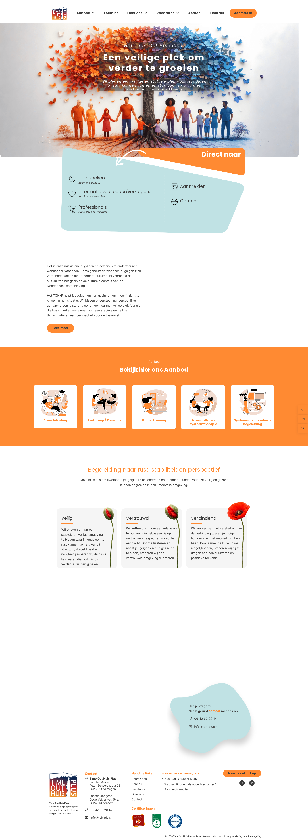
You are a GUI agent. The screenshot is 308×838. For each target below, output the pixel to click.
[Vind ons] (303, 428)
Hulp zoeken (91, 178)
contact (214, 711)
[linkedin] (252, 783)
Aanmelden (193, 186)
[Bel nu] (303, 409)
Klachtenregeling (252, 836)
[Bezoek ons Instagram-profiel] (242, 783)
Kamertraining (154, 420)
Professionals (92, 207)
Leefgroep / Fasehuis (104, 420)
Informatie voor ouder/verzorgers (114, 192)
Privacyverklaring (233, 836)
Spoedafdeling (55, 420)
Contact (189, 201)
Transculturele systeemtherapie (203, 422)
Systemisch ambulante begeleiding (252, 422)
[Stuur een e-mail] (303, 419)
